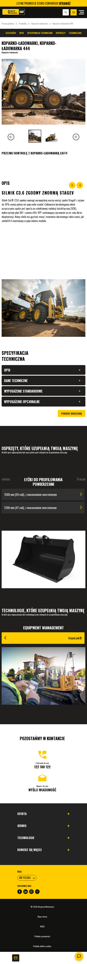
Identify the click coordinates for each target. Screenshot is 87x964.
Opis (21, 33)
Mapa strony (42, 916)
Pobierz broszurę (71, 413)
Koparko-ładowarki (39, 23)
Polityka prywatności (42, 936)
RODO (42, 926)
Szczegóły (11, 33)
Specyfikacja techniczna (39, 33)
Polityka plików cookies (42, 946)
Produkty (22, 23)
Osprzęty (60, 33)
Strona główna (8, 23)
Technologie (75, 33)
